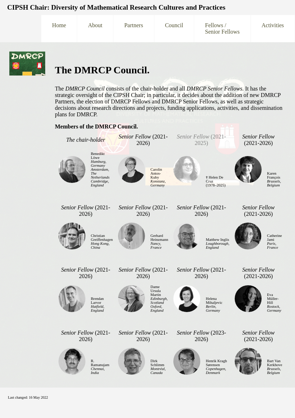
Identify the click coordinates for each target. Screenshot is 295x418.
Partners (133, 28)
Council (174, 28)
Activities (273, 28)
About (95, 28)
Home (59, 28)
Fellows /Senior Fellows (222, 28)
